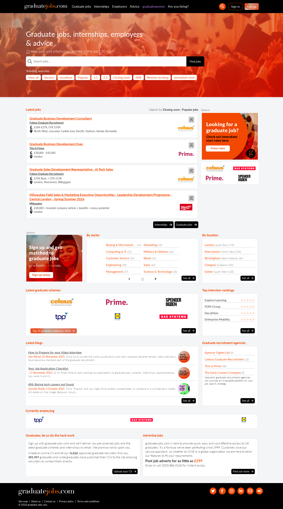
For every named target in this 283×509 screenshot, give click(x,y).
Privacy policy (66, 501)
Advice (135, 6)
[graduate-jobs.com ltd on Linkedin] (239, 490)
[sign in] (259, 490)
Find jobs (195, 61)
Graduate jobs (81, 6)
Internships (101, 6)
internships (93, 33)
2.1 (96, 77)
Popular (83, 77)
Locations (66, 77)
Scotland (222, 264)
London (209, 244)
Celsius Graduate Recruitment (46, 122)
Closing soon (121, 77)
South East (221, 244)
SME (138, 77)
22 (28, 51)
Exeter (209, 270)
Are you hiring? (178, 6)
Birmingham (212, 257)
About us (36, 501)
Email (148, 464)
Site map (23, 501)
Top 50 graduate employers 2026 (54, 330)
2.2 (105, 77)
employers (131, 33)
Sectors (49, 77)
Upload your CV (125, 470)
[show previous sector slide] (129, 278)
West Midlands (229, 257)
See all (188, 277)
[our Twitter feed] (209, 490)
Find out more (243, 470)
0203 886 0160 (172, 464)
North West (227, 251)
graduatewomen (154, 6)
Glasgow (210, 264)
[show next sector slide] (155, 278)
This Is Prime (36, 148)
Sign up (252, 6)
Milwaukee (35, 202)
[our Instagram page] (229, 490)
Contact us (50, 501)
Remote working (157, 77)
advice (43, 42)
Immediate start (184, 77)
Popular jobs (190, 109)
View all (33, 77)
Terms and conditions (88, 501)
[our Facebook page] (219, 490)
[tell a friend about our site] (249, 490)
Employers (119, 6)
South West (220, 270)
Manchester (212, 251)
